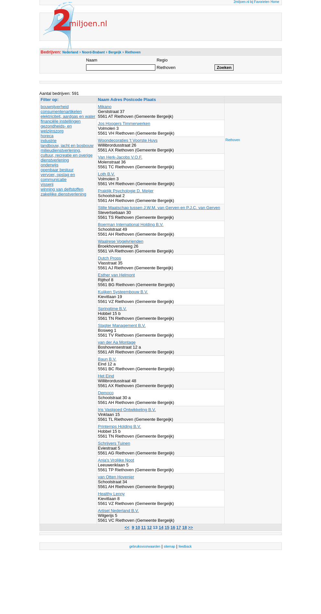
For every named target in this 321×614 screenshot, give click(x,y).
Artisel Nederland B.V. (118, 510)
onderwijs (50, 164)
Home (275, 2)
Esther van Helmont (116, 275)
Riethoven (233, 140)
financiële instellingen (61, 121)
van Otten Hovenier (116, 476)
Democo (106, 392)
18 (184, 527)
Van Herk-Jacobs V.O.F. (120, 157)
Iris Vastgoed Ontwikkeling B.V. (127, 409)
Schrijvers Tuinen (114, 443)
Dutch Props (109, 258)
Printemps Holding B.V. (119, 426)
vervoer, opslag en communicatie (58, 177)
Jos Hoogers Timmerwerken (124, 123)
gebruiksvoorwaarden (144, 546)
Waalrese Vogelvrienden (120, 241)
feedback (185, 546)
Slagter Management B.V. (122, 325)
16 (173, 527)
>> (190, 527)
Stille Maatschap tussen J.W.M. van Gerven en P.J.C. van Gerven (159, 207)
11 (143, 527)
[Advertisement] (251, 118)
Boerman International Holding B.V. (131, 224)
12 (149, 527)
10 (137, 527)
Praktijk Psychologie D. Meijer (126, 190)
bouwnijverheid (55, 106)
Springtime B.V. (112, 308)
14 (161, 527)
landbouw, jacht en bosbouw (67, 145)
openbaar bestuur (57, 169)
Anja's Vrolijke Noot (116, 460)
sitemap (169, 546)
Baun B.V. (107, 359)
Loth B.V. (106, 174)
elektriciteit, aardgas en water (68, 116)
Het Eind (106, 376)
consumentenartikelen (61, 111)
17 (178, 527)
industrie (49, 140)
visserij (47, 184)
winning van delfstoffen (62, 189)
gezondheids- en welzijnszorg (56, 128)
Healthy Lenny (111, 493)
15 (167, 527)
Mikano (105, 106)
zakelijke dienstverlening (63, 194)
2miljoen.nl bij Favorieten (252, 2)
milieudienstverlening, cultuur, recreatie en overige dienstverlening (67, 155)
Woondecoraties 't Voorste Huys (128, 140)
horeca (47, 135)
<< (127, 527)
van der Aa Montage (117, 342)
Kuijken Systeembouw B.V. (123, 291)
